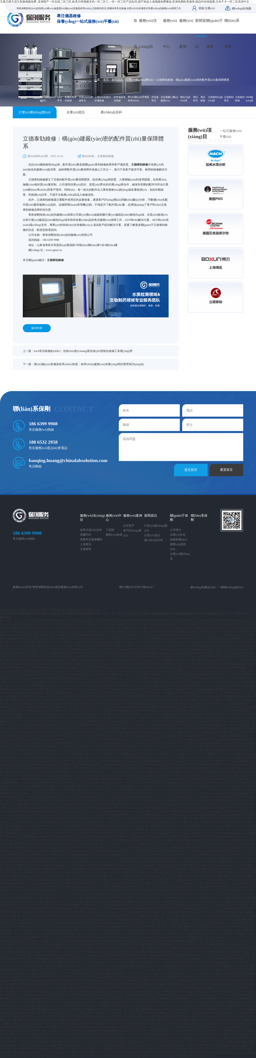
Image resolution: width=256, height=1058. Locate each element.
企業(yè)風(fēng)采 (180, 556)
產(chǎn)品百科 (111, 112)
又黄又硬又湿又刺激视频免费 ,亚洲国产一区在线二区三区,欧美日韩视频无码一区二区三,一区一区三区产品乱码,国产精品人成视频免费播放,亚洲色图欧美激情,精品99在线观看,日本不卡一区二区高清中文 (124, 1)
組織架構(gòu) (178, 539)
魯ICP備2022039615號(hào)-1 (136, 587)
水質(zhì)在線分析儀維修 (103, 99)
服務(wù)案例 (186, 34)
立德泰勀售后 (229, 99)
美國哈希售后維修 (71, 99)
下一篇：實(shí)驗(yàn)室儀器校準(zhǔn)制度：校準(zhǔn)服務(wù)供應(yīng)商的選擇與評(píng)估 (83, 364)
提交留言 (190, 479)
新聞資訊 (200, 34)
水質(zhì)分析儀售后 (86, 99)
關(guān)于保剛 (214, 34)
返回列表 (36, 328)
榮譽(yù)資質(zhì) (178, 547)
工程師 (110, 529)
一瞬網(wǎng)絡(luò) (230, 587)
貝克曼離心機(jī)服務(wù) (169, 99)
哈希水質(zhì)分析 (91, 529)
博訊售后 (195, 99)
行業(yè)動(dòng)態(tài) (139, 79)
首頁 (135, 34)
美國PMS (85, 534)
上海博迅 (85, 544)
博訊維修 (202, 99)
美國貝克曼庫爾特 (91, 539)
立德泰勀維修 (240, 99)
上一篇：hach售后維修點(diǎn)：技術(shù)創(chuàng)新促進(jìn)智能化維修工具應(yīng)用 (77, 351)
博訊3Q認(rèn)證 (185, 99)
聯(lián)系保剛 (231, 34)
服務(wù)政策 (114, 534)
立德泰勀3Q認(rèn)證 (215, 99)
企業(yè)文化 (178, 534)
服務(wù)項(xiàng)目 (148, 34)
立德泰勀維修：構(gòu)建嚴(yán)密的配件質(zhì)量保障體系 (192, 79)
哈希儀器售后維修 (120, 99)
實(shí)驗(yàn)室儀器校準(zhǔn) (138, 99)
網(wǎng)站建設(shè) (202, 587)
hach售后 (59, 99)
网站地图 (5, 617)
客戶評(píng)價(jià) (132, 533)
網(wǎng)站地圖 (241, 8)
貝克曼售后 (155, 99)
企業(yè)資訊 (76, 112)
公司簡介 (175, 529)
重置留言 (226, 479)
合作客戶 (128, 525)
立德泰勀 (85, 549)
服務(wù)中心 (170, 34)
